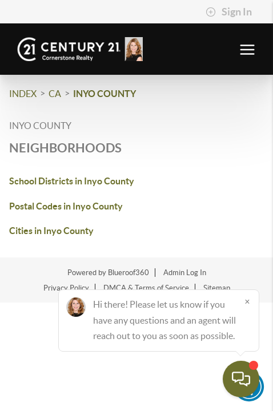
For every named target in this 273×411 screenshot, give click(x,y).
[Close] (247, 301)
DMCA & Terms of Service (146, 288)
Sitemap (216, 288)
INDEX (23, 93)
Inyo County (104, 93)
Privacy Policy (66, 288)
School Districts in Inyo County (71, 181)
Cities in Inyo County (51, 230)
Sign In (229, 12)
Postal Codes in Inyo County (66, 206)
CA (55, 93)
